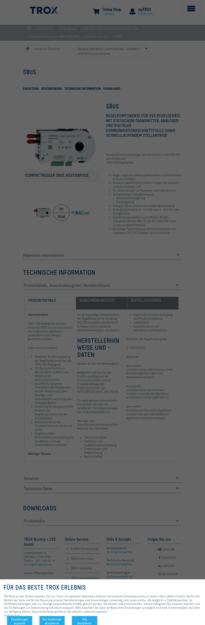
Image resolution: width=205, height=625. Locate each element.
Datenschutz (12, 615)
